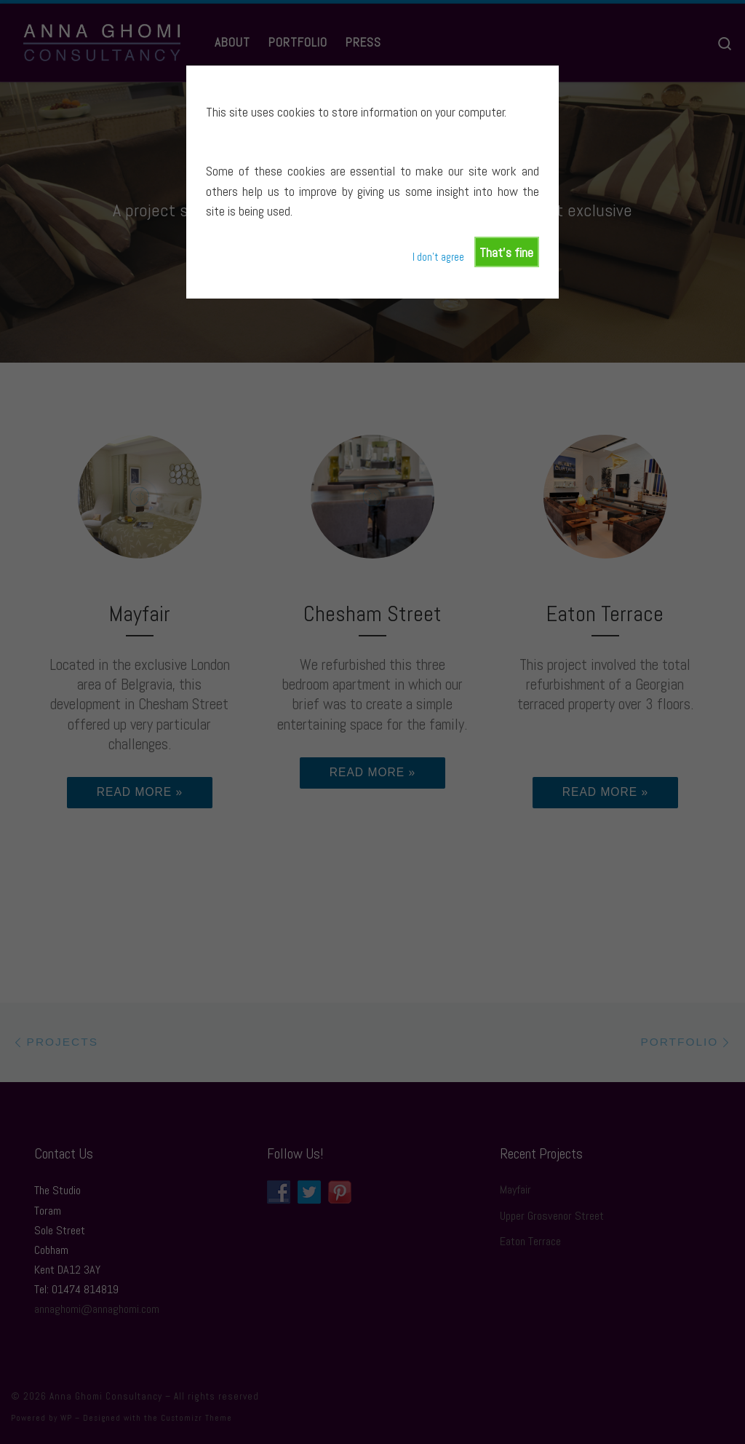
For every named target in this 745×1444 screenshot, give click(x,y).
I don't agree (438, 257)
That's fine (506, 252)
